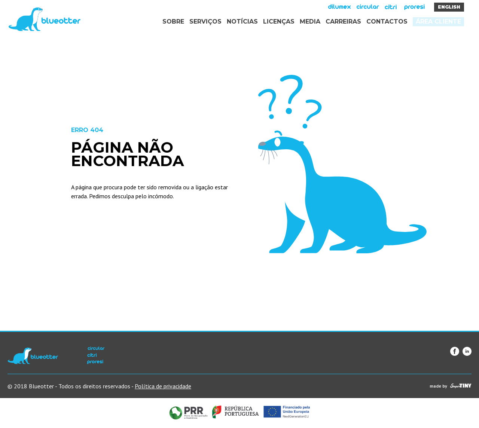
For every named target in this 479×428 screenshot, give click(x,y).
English (449, 7)
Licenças (279, 21)
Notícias (242, 21)
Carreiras (343, 21)
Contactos (387, 21)
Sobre (173, 21)
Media (310, 21)
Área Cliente (438, 21)
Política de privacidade (163, 386)
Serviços (205, 21)
